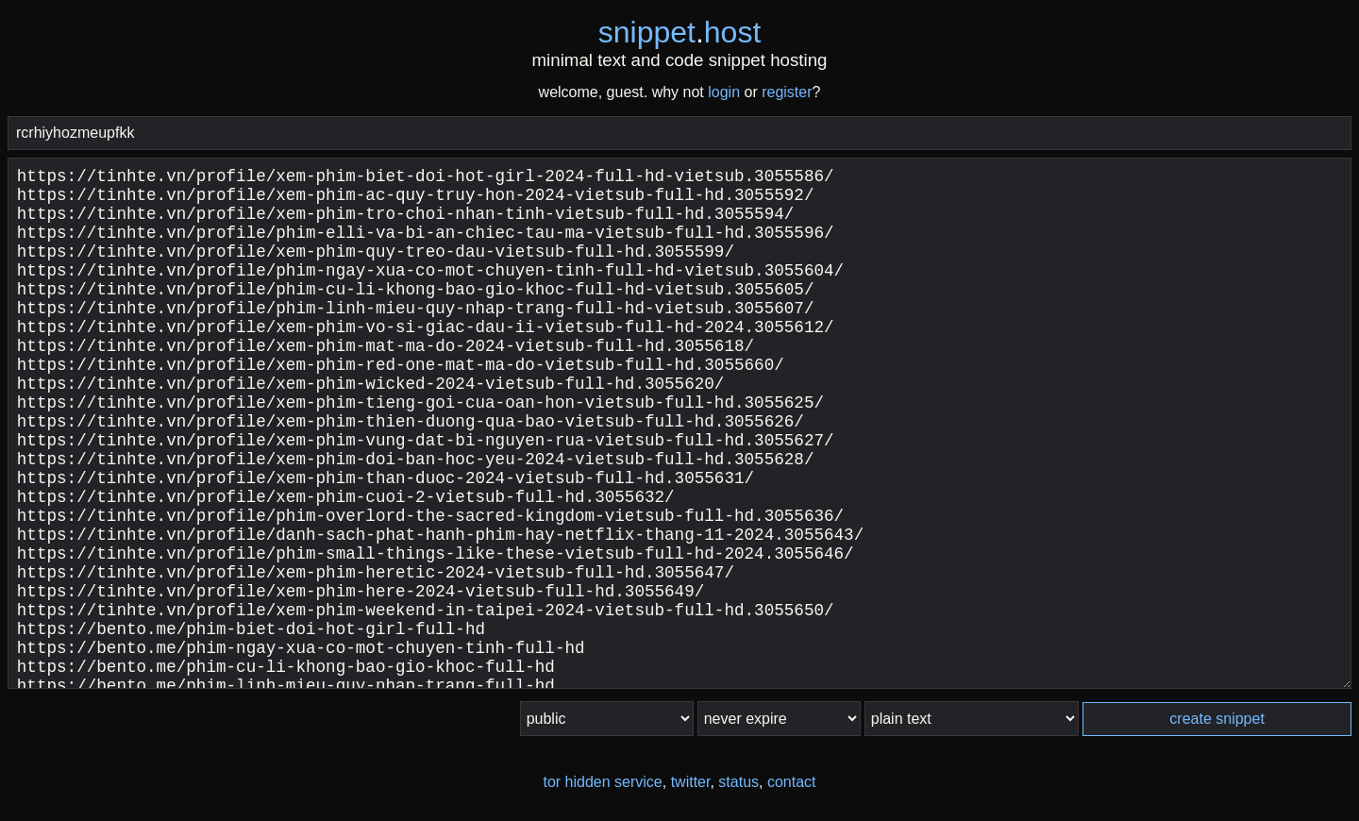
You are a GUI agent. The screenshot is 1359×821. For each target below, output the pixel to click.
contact (791, 782)
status (738, 782)
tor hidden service (602, 782)
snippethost (680, 32)
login (724, 92)
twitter (691, 782)
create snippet (1217, 719)
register (787, 92)
